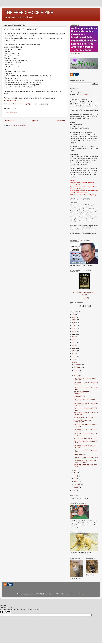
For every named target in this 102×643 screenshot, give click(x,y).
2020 (74, 331)
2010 (74, 359)
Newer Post (9, 121)
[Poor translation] (7, 612)
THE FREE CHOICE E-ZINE (29, 12)
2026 (74, 314)
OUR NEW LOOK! (79, 396)
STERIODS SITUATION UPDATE (84, 438)
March (76, 481)
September (77, 373)
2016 (74, 342)
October (77, 370)
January (77, 487)
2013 (74, 351)
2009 (74, 362)
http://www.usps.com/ (11, 100)
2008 (74, 490)
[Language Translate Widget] (80, 91)
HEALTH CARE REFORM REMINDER (82, 392)
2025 (74, 317)
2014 (74, 348)
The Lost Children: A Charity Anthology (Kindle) (84, 291)
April (75, 478)
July (75, 470)
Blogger (81, 594)
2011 (74, 356)
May (75, 476)
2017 (74, 339)
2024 (74, 320)
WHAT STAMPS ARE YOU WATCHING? (82, 421)
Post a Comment (11, 112)
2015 (74, 345)
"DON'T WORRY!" (79, 455)
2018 (74, 337)
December (77, 364)
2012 (74, 353)
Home (35, 121)
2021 (74, 328)
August (76, 376)
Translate (83, 94)
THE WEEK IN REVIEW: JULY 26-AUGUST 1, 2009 (85, 461)
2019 (74, 334)
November (77, 367)
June (76, 473)
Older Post (60, 121)
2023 (74, 323)
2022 (74, 325)
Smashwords (84, 298)
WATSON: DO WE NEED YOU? (84, 417)
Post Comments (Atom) (20, 125)
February (77, 484)
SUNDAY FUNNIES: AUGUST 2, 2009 (86, 457)
